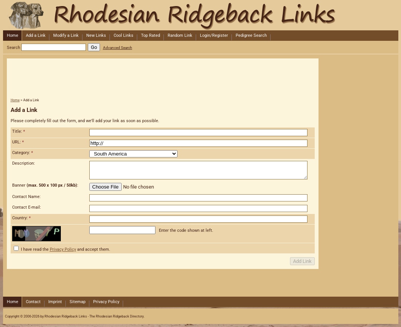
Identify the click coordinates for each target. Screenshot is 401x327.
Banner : (45, 185)
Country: (21, 217)
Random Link (180, 35)
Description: (23, 163)
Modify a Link (66, 35)
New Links (96, 35)
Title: (18, 131)
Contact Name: (26, 196)
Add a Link (36, 35)
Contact (33, 301)
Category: (22, 152)
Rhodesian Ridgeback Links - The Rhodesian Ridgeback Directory (200, 15)
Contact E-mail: (26, 207)
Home (12, 35)
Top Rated (150, 35)
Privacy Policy (63, 249)
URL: (18, 142)
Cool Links (123, 35)
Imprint (55, 301)
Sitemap (78, 301)
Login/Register (214, 35)
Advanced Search (117, 48)
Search (13, 47)
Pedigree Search (251, 35)
